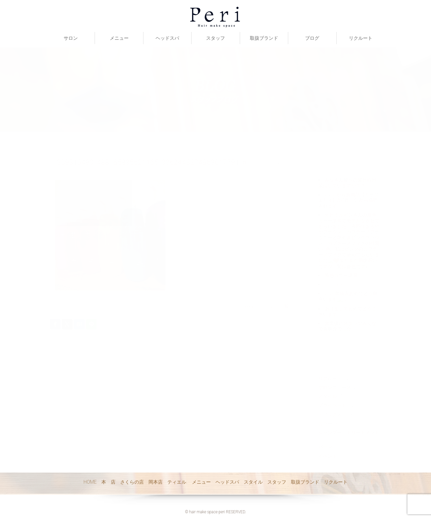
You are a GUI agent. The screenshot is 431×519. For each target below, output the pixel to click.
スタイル (253, 482)
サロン (71, 38)
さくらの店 (132, 482)
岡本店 (155, 482)
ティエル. (177, 482)
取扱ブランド (264, 38)
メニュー (119, 38)
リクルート (360, 38)
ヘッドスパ (167, 38)
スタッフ (215, 38)
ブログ (312, 38)
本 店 (108, 482)
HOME (90, 482)
